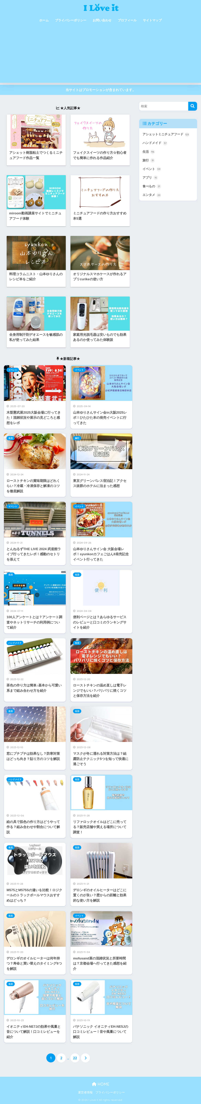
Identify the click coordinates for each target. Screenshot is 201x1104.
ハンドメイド (14, 643)
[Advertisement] (100, 55)
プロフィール (127, 20)
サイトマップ (152, 20)
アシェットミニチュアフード (167, 134)
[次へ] (85, 1058)
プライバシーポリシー (70, 20)
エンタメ (152, 195)
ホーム (44, 20)
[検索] (192, 106)
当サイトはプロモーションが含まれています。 (101, 90)
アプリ (151, 178)
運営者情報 (85, 1092)
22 (75, 1058)
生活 (10, 438)
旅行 (77, 438)
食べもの (152, 187)
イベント (12, 370)
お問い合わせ (102, 20)
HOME (100, 1084)
